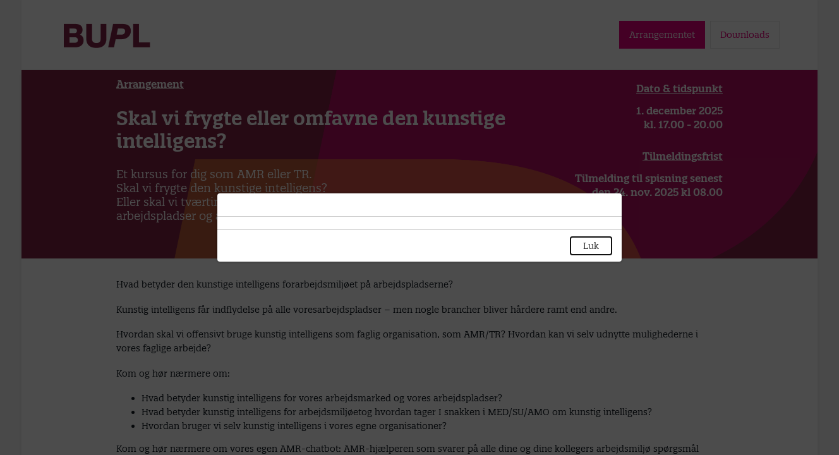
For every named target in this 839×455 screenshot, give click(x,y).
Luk (591, 246)
